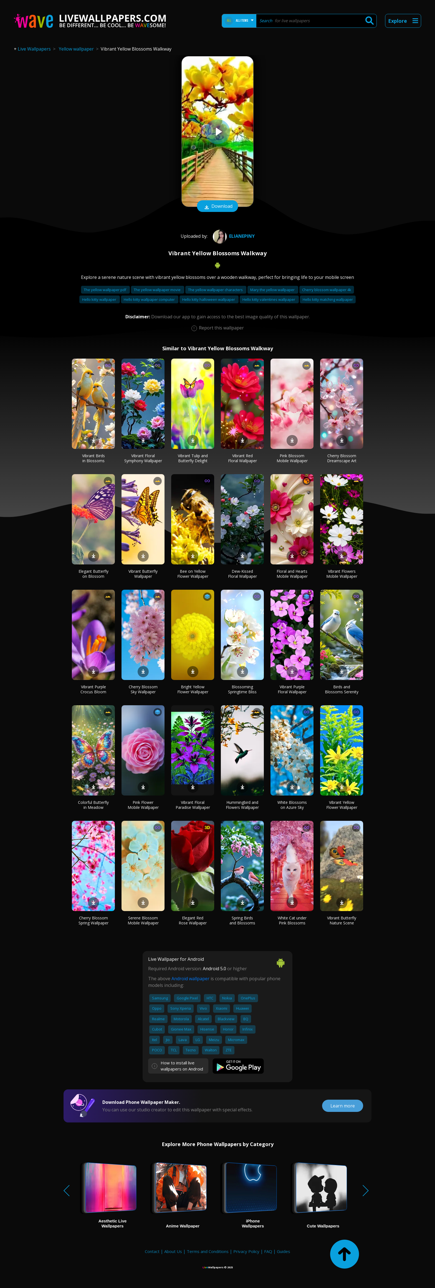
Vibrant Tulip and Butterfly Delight (193, 458)
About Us (173, 1251)
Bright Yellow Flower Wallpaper (192, 689)
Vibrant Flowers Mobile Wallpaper (341, 574)
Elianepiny (233, 236)
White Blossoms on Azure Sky (292, 805)
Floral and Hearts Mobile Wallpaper (292, 574)
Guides (283, 1251)
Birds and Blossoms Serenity (341, 689)
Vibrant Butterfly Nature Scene (341, 920)
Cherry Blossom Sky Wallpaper (143, 689)
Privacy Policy (246, 1251)
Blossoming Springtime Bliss (242, 689)
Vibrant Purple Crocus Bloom (93, 689)
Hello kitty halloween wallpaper (209, 299)
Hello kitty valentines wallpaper (269, 299)
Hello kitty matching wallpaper (328, 299)
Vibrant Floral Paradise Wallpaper (193, 805)
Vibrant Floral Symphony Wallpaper (143, 458)
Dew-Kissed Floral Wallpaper (242, 574)
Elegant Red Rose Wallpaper (193, 920)
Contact (152, 1251)
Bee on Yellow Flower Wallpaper (192, 574)
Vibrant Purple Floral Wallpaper (292, 689)
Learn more (342, 1106)
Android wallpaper (190, 979)
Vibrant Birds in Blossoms (93, 458)
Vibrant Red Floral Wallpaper (242, 458)
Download (217, 206)
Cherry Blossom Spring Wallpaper (93, 920)
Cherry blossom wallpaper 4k (326, 289)
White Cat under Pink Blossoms (292, 920)
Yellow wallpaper (76, 49)
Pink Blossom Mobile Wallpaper (292, 458)
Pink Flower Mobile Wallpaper (143, 805)
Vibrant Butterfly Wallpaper (143, 574)
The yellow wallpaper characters (216, 289)
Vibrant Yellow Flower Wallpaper (341, 805)
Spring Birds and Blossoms (242, 920)
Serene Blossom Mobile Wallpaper (143, 920)
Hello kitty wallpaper (99, 299)
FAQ (268, 1251)
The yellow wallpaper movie (157, 289)
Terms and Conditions (208, 1251)
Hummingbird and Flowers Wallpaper (242, 805)
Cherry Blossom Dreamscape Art (341, 458)
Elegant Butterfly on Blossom (93, 574)
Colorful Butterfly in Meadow (93, 805)
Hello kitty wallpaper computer (150, 299)
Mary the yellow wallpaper (272, 289)
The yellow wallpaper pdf (105, 289)
